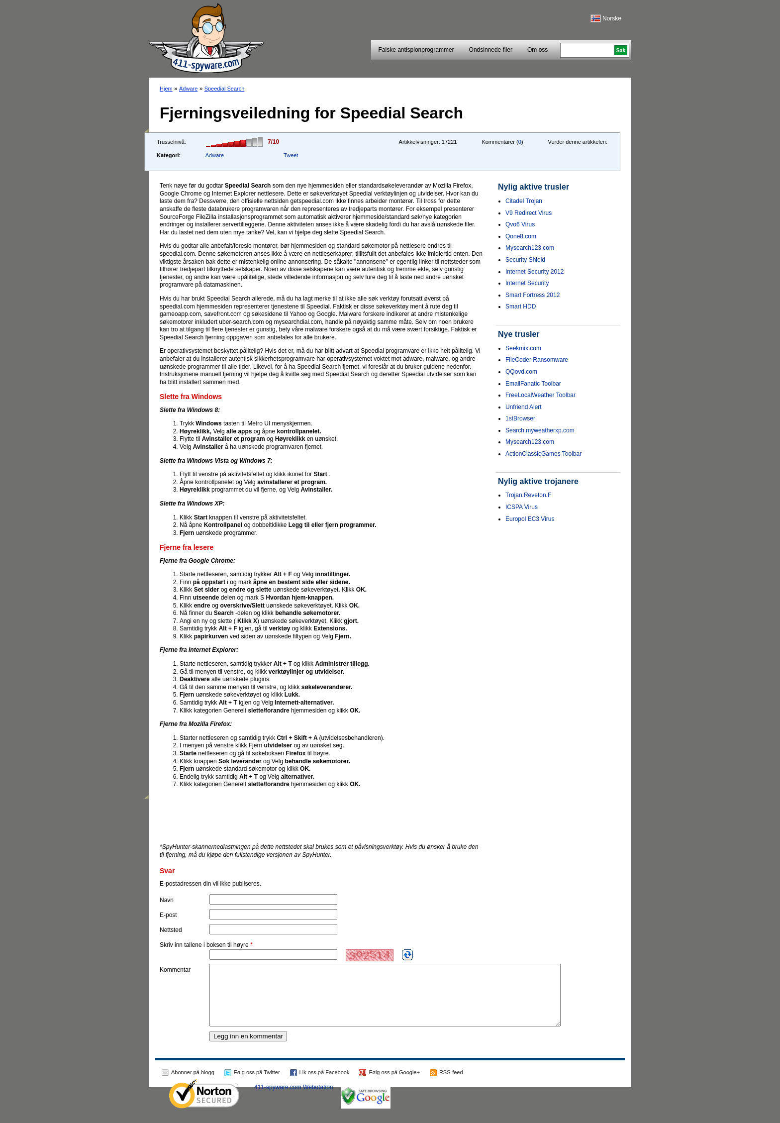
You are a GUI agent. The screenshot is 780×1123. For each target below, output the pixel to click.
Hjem (166, 89)
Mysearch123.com (529, 247)
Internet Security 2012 (534, 271)
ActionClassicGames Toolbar (543, 453)
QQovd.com (521, 371)
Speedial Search (224, 89)
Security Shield (525, 259)
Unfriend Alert (523, 407)
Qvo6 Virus (520, 224)
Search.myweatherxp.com (540, 430)
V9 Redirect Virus (528, 212)
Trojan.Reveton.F (528, 495)
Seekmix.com (523, 348)
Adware (188, 89)
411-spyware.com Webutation (293, 1099)
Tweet (291, 155)
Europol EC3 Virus (530, 518)
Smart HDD (520, 306)
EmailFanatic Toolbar (533, 383)
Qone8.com (520, 236)
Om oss (537, 49)
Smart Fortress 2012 (532, 295)
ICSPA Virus (521, 507)
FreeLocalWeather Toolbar (540, 395)
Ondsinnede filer (490, 49)
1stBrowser (520, 418)
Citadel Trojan (523, 201)
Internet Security (527, 283)
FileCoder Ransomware (536, 359)
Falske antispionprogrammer (416, 49)
